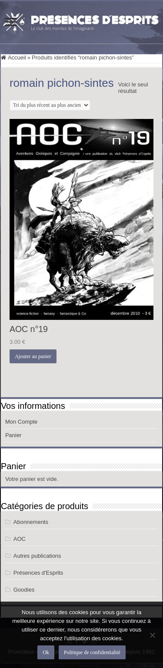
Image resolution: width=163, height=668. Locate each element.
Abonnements (30, 522)
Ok (46, 652)
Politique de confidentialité (92, 652)
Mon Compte (21, 421)
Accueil (17, 57)
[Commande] (50, 105)
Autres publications (37, 556)
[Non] (152, 635)
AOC (19, 539)
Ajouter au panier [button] (33, 356)
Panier (13, 435)
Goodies (23, 589)
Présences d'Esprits (38, 572)
